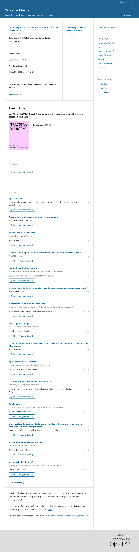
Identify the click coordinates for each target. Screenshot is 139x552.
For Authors (102, 88)
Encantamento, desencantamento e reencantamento (34, 217)
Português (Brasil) (105, 43)
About (51, 15)
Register (123, 2)
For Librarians (103, 92)
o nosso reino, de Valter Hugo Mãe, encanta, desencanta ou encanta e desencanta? (48, 288)
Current (8, 15)
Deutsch (101, 67)
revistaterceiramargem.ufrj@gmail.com (70, 515)
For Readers (102, 84)
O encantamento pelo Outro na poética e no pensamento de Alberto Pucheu (45, 252)
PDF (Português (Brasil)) (23, 172)
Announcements (35, 15)
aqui (19, 500)
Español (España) (105, 55)
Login (131, 2)
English (100, 47)
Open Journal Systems (107, 27)
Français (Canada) (105, 51)
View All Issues (15, 482)
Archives (20, 15)
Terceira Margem (19, 10)
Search (128, 15)
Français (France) (105, 63)
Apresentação (15, 198)
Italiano (100, 59)
